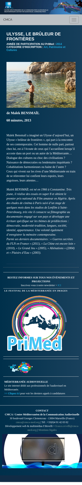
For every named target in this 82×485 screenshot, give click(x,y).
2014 (59, 44)
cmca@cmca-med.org (28, 422)
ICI (59, 285)
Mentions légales (47, 429)
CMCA (7, 19)
